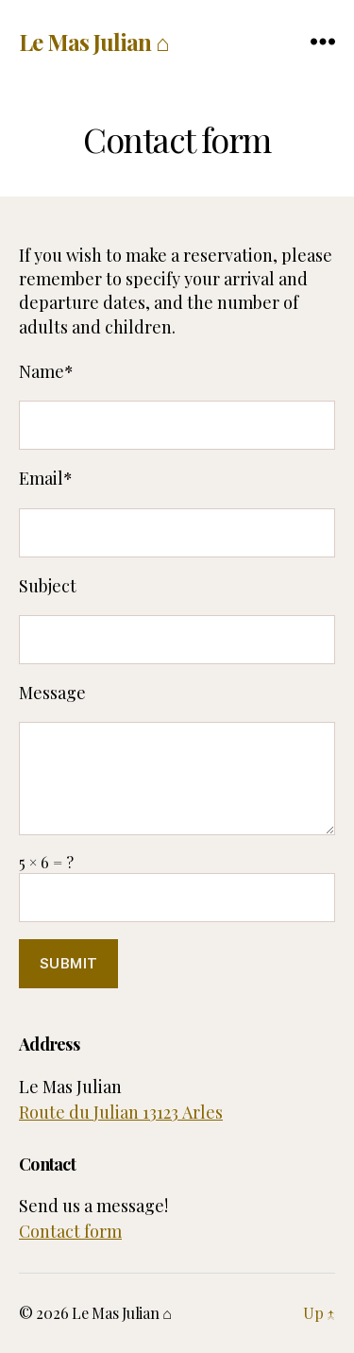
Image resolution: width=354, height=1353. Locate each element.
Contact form (70, 1231)
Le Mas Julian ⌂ (93, 41)
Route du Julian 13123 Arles (121, 1112)
